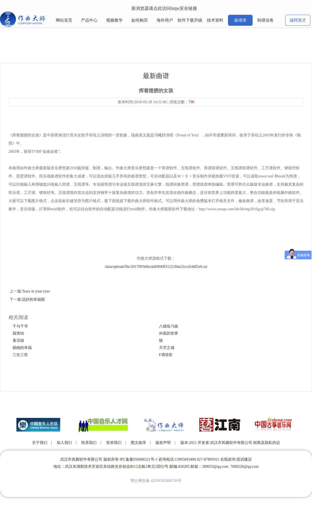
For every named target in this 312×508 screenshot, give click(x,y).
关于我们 (39, 443)
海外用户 (165, 20)
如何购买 (139, 20)
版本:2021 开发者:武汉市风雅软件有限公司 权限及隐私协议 (230, 443)
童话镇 (18, 340)
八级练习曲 (168, 326)
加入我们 (64, 443)
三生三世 (20, 355)
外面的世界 (168, 333)
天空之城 (166, 348)
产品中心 (89, 20)
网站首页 (64, 20)
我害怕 (18, 333)
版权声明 (163, 443)
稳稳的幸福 (22, 348)
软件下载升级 (190, 20)
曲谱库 (240, 20)
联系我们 (89, 443)
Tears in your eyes (36, 291)
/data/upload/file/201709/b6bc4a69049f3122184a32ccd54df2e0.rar (156, 267)
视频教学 (114, 20)
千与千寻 (20, 326)
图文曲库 (138, 443)
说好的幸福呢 (33, 299)
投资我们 (114, 443)
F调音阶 (166, 355)
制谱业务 (265, 20)
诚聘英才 (298, 20)
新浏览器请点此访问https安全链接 (164, 8)
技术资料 (215, 20)
